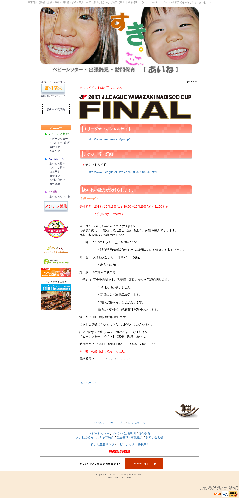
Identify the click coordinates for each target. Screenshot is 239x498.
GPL (231, 489)
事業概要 (54, 175)
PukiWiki (211, 489)
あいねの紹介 (57, 163)
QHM (236, 489)
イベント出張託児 (59, 142)
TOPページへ (88, 382)
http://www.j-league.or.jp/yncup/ (109, 139)
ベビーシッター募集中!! (132, 444)
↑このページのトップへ (109, 423)
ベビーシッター (58, 138)
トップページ (136, 423)
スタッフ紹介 (57, 167)
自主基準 (54, 171)
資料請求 (45, 96)
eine (118, 474)
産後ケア (54, 151)
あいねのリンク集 (59, 196)
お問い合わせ (57, 179)
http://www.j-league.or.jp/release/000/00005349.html (122, 172)
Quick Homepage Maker (223, 487)
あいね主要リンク (102, 444)
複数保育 (54, 146)
